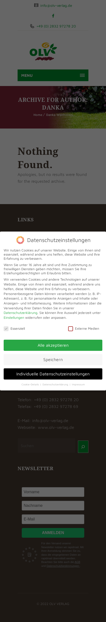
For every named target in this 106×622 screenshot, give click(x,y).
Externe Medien (83, 328)
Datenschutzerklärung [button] (55, 384)
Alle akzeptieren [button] (53, 345)
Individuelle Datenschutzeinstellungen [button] (53, 373)
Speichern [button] (53, 359)
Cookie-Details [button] (30, 384)
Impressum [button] (78, 384)
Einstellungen (14, 317)
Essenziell (14, 328)
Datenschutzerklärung (20, 313)
